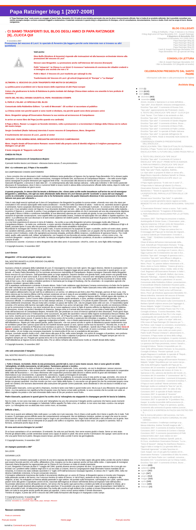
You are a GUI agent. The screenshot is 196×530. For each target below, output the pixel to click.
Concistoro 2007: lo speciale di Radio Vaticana (161, 392)
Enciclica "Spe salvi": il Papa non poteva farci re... (162, 229)
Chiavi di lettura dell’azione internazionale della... (162, 242)
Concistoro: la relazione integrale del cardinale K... (162, 397)
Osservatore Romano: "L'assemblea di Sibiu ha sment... (165, 455)
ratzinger (47, 501)
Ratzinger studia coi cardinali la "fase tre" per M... (162, 386)
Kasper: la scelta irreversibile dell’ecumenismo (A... (163, 402)
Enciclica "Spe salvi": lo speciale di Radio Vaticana (162, 131)
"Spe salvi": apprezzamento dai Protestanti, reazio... (163, 110)
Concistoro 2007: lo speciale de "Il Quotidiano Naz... (163, 399)
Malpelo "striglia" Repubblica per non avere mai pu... (163, 362)
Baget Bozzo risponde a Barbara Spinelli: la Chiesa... (163, 175)
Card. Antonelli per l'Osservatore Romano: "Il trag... (163, 245)
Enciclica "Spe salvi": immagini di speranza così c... (163, 255)
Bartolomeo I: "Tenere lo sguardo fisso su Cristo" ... (163, 191)
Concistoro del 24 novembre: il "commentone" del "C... (164, 375)
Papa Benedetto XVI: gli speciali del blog (176, 51)
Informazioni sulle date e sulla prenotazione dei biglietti (170, 78)
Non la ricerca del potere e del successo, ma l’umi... (163, 415)
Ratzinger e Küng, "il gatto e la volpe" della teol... (162, 319)
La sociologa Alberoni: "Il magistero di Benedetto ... (163, 211)
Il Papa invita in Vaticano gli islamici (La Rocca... (161, 185)
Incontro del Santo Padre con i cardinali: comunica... (163, 457)
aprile (143, 481)
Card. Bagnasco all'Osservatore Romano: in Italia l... (163, 271)
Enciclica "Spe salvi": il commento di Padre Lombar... (163, 129)
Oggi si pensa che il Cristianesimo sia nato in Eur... (162, 253)
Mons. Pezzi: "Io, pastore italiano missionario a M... (163, 263)
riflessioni (54, 501)
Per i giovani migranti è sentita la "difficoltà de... (161, 261)
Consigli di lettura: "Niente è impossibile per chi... (162, 346)
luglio (143, 473)
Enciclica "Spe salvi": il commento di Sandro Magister (164, 121)
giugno (144, 476)
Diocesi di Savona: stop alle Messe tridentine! (160, 298)
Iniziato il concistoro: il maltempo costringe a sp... (162, 422)
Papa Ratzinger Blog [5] (183, 41)
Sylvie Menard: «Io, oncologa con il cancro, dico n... (163, 250)
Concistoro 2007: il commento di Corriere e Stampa (163, 431)
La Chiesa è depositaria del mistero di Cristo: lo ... (162, 370)
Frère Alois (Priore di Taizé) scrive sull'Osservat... (162, 290)
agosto (144, 470)
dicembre (145, 97)
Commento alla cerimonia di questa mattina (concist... (164, 407)
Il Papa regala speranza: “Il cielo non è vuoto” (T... (162, 183)
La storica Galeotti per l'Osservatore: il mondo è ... (162, 235)
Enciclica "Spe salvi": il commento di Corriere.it (161, 159)
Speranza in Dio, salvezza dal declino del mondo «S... (164, 373)
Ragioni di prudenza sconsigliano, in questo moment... (164, 338)
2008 (141, 91)
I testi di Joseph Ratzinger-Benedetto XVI (176, 49)
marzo (144, 484)
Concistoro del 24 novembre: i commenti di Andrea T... (164, 381)
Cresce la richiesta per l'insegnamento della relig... (162, 247)
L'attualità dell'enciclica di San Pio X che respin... (162, 314)
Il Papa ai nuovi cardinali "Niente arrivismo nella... (162, 383)
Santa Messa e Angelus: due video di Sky (159, 357)
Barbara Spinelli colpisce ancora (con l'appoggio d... (163, 303)
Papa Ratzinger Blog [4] (183, 43)
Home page (66, 520)
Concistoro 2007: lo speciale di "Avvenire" (159, 394)
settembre (145, 468)
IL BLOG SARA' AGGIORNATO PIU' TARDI (159, 227)
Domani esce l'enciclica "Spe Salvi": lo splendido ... (163, 198)
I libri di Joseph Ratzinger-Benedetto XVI (176, 62)
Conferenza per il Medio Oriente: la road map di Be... (163, 287)
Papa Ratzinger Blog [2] (183, 47)
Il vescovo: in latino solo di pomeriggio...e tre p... (161, 327)
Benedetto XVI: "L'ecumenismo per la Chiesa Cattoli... (164, 460)
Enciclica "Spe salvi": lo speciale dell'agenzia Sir (161, 134)
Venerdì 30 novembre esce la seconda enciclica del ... (164, 341)
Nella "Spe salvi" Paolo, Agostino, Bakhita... (159, 170)
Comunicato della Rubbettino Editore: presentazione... (164, 282)
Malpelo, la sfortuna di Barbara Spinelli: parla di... (162, 439)
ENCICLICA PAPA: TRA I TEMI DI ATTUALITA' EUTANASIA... (167, 146)
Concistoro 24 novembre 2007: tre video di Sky (161, 389)
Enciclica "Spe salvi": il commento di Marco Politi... (162, 126)
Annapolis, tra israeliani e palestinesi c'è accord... (162, 279)
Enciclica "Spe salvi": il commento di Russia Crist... (162, 107)
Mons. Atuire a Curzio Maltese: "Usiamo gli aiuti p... (163, 266)
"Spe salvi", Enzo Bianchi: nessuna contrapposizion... (164, 105)
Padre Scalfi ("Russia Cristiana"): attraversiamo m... (163, 333)
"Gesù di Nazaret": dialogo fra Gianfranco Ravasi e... (163, 444)
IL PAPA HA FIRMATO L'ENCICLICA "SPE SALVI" (162, 164)
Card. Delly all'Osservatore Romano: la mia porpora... (164, 349)
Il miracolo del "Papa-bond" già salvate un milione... (163, 167)
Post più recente (9, 520)
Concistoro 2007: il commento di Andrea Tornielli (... (163, 428)
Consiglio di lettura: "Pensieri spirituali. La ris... (161, 351)
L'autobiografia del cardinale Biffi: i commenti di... (162, 317)
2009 (141, 89)
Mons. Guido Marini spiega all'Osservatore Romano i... (164, 359)
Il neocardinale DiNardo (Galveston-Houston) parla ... (164, 285)
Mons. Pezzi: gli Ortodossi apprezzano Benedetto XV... (164, 293)
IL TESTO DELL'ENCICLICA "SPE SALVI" (159, 156)
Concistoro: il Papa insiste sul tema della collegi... (162, 335)
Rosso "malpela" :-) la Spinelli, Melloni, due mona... (163, 274)
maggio (144, 479)
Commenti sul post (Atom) (24, 525)
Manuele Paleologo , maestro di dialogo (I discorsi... (163, 277)
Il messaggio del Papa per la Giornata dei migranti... (163, 232)
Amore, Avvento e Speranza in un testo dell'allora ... (163, 102)
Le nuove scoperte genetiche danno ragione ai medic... (164, 201)
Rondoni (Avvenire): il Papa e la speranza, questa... (163, 405)
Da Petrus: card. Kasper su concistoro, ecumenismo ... (164, 325)
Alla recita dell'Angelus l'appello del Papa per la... (162, 365)
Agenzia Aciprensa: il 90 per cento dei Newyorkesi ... (163, 224)
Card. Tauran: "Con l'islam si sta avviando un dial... (162, 115)
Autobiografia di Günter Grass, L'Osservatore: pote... (163, 221)
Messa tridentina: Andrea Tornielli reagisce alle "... (162, 425)
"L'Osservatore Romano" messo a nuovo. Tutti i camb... (164, 208)
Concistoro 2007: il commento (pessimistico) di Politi (163, 433)
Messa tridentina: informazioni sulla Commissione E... (164, 301)
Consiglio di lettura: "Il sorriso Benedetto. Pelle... (161, 311)
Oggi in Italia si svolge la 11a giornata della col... (161, 446)
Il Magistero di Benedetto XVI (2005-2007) (175, 38)
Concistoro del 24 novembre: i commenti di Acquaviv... (164, 378)
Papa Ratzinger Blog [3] (183, 45)
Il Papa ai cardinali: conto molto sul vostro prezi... (162, 330)
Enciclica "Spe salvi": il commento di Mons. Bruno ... (163, 123)
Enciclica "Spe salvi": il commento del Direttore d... (162, 118)
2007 (141, 94)
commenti (25, 501)
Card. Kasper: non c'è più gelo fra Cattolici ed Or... (162, 452)
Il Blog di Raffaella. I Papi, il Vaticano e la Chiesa (173, 32)
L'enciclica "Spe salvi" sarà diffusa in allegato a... (162, 258)
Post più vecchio (123, 520)
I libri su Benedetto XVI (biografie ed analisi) (175, 64)
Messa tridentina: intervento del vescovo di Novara (162, 295)
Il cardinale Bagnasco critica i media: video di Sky (162, 269)
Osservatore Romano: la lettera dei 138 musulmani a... (164, 188)
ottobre (144, 465)
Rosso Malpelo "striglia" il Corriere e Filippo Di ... (162, 306)
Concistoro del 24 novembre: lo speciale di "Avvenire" (164, 368)
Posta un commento (13, 516)
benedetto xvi (17, 501)
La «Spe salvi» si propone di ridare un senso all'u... (163, 173)
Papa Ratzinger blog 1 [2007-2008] (52, 12)
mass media (34, 501)
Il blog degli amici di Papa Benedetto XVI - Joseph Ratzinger (168, 34)
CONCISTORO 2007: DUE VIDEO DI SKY (159, 436)
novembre (145, 99)
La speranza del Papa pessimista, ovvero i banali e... (163, 343)
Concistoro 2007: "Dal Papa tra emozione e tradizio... (163, 219)
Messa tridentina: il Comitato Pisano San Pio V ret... (163, 309)
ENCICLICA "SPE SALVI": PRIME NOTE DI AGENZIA (164, 162)
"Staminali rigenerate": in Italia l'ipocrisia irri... (160, 449)
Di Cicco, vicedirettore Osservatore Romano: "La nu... (164, 441)
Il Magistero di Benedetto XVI (180, 36)
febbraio (145, 487)
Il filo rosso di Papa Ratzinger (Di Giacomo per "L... (163, 322)
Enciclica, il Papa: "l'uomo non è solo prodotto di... (162, 149)
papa (41, 501)
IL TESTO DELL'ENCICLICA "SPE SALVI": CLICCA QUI (165, 113)
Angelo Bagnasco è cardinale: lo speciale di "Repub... (164, 354)
